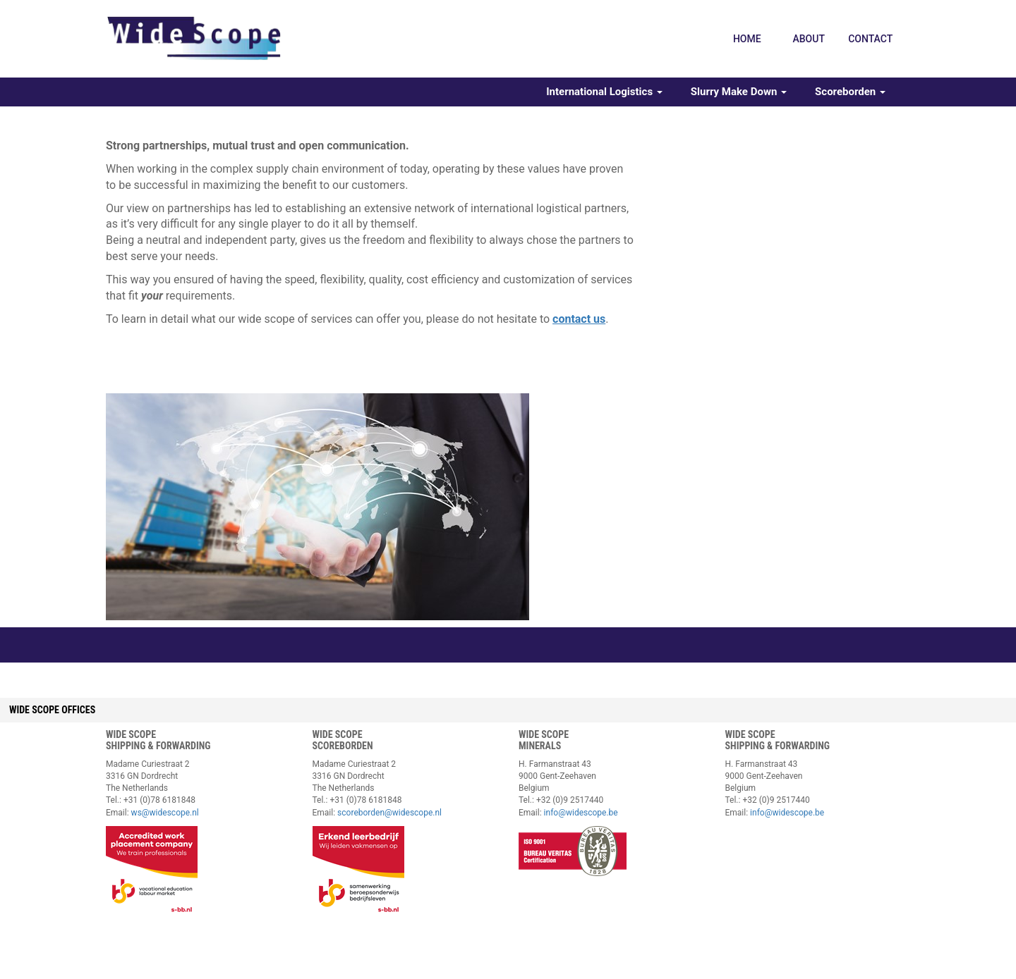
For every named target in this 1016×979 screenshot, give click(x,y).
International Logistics (604, 91)
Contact (870, 38)
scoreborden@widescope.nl (389, 813)
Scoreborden (850, 91)
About (808, 38)
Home (747, 38)
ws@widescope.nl (165, 813)
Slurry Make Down (739, 91)
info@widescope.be (581, 813)
